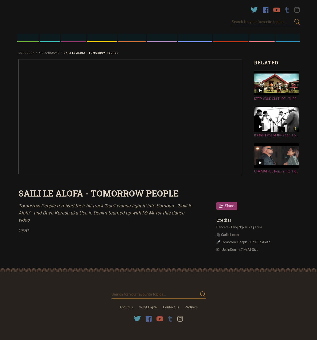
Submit (297, 22)
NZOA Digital (148, 307)
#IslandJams (49, 53)
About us (126, 307)
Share (229, 206)
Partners (191, 307)
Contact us (171, 307)
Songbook (26, 53)
